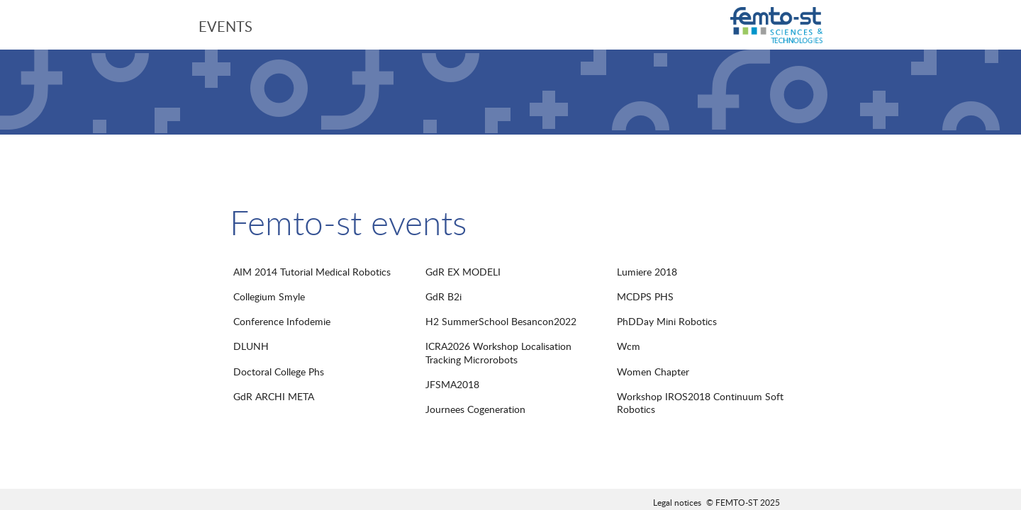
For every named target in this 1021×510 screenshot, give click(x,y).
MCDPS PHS (645, 296)
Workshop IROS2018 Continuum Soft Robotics (700, 403)
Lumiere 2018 (647, 271)
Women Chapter (653, 371)
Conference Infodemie (281, 321)
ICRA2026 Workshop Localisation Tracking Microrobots (498, 352)
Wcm (628, 346)
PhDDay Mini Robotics (667, 321)
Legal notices (677, 502)
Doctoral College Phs (278, 371)
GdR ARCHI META (273, 396)
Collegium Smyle (269, 296)
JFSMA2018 (452, 384)
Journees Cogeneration (475, 409)
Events (225, 26)
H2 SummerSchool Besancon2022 (500, 321)
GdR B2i (443, 296)
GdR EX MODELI (463, 271)
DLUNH (251, 346)
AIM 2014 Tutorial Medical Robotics (312, 271)
